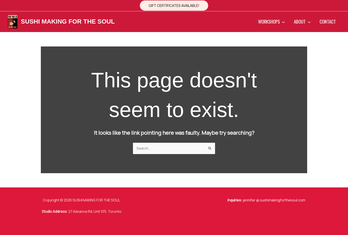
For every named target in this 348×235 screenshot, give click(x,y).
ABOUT (301, 21)
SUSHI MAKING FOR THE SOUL (68, 21)
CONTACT (327, 21)
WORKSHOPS (270, 21)
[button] (174, 5)
